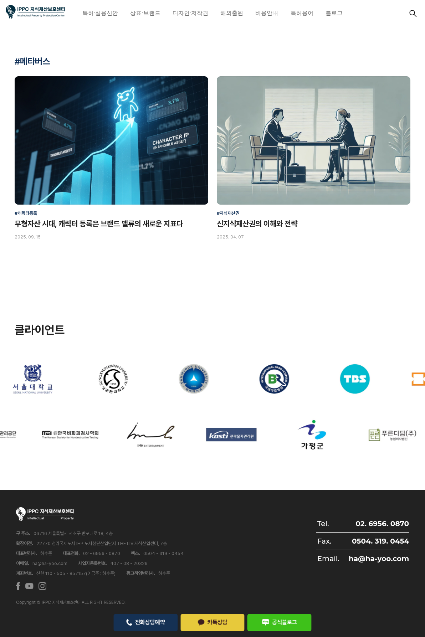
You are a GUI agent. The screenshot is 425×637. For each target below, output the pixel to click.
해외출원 (231, 13)
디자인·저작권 (190, 13)
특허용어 (302, 13)
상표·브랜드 (145, 13)
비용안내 (266, 13)
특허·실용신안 (100, 13)
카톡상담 (212, 622)
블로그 (334, 13)
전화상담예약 (145, 622)
